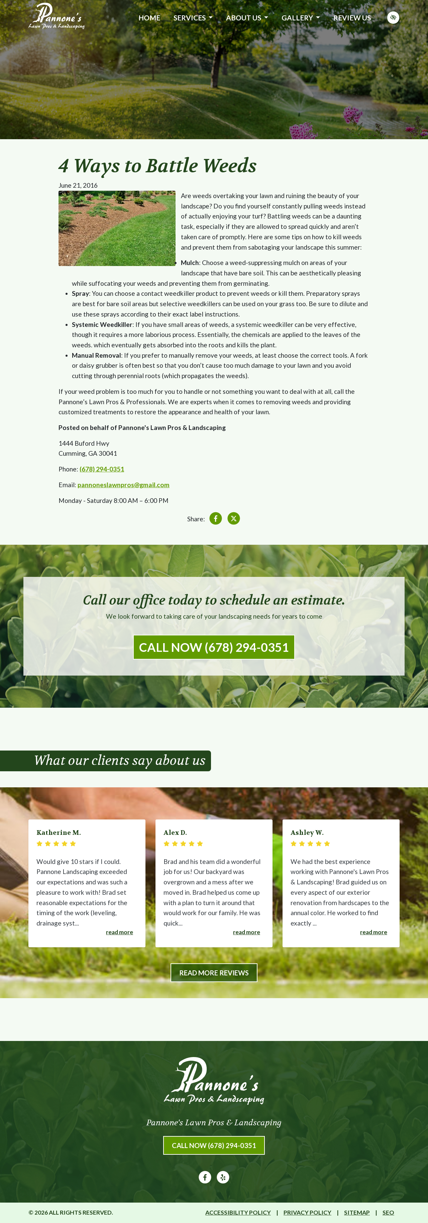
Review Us (352, 17)
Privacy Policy (307, 1212)
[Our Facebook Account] (205, 1181)
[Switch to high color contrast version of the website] (393, 17)
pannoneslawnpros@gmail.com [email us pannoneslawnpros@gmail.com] (124, 485)
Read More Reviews (214, 973)
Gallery (301, 17)
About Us (247, 17)
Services (193, 17)
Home (149, 17)
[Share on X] (234, 520)
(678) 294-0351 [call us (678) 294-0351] (102, 469)
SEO (388, 1212)
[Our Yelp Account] (223, 1181)
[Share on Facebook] (216, 520)
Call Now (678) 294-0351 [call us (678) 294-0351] (214, 647)
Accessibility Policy (238, 1212)
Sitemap (357, 1212)
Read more (119, 932)
